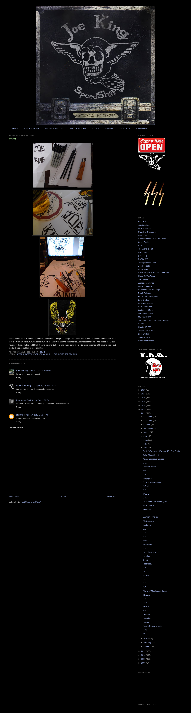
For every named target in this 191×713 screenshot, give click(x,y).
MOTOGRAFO (144, 317)
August (147, 432)
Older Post (111, 496)
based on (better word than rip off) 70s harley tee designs (47, 354)
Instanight (147, 618)
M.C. (145, 470)
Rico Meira (21, 400)
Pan (144, 610)
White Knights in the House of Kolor (153, 273)
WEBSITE (109, 128)
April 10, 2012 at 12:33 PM (38, 400)
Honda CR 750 (144, 327)
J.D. (144, 548)
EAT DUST (143, 259)
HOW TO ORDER (31, 128)
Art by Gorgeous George (153, 459)
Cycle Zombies (144, 242)
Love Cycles (143, 300)
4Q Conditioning (145, 225)
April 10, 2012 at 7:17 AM (46, 385)
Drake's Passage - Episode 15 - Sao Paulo (161, 451)
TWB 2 (146, 494)
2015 (143, 401)
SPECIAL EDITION (78, 128)
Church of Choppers (146, 232)
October (147, 424)
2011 (143, 651)
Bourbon (146, 614)
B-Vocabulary (22, 370)
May (146, 444)
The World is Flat (145, 249)
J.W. (145, 568)
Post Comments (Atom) (31, 502)
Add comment (16, 427)
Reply (18, 377)
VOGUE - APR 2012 (151, 517)
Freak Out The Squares (148, 296)
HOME (15, 128)
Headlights (147, 544)
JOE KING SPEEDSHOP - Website (153, 320)
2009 (143, 659)
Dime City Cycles (145, 303)
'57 (144, 579)
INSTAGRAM (141, 128)
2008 (143, 663)
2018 (143, 390)
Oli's (145, 603)
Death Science (144, 293)
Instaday (146, 622)
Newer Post (14, 496)
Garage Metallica (145, 313)
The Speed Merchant (147, 262)
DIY (144, 474)
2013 (143, 409)
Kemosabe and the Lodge (149, 290)
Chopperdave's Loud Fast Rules (152, 239)
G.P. (145, 498)
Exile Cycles (143, 334)
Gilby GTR (142, 324)
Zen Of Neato (144, 266)
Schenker (147, 509)
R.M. (145, 630)
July (146, 436)
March (147, 638)
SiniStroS (142, 222)
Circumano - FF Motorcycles (155, 502)
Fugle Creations (145, 286)
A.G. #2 (146, 486)
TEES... (13, 139)
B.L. (144, 529)
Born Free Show (145, 307)
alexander (20, 415)
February (148, 642)
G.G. (145, 533)
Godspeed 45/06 (145, 310)
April (146, 448)
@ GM (146, 575)
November (148, 420)
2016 (143, 398)
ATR (140, 245)
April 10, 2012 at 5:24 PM (37, 415)
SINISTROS (124, 128)
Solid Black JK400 (151, 455)
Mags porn (147, 478)
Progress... (147, 564)
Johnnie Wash (144, 337)
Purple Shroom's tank (152, 626)
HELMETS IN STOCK (54, 128)
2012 (143, 413)
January (147, 646)
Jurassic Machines (146, 283)
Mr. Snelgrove (149, 521)
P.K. (144, 599)
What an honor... (150, 467)
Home (63, 496)
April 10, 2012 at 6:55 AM (40, 370)
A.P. (144, 587)
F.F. (144, 490)
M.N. (145, 540)
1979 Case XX (149, 505)
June (146, 440)
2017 (143, 394)
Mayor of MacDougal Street (155, 591)
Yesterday (147, 525)
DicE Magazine (144, 228)
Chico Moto (143, 252)
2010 (143, 655)
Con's (145, 560)
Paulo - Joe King (23, 385)
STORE (95, 128)
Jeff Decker (143, 279)
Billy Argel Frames (146, 341)
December (148, 417)
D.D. (145, 463)
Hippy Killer (143, 269)
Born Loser (143, 235)
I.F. (144, 571)
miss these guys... (150, 552)
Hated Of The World (146, 276)
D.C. (145, 513)
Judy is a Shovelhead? (152, 482)
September (149, 428)
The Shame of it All (146, 330)
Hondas (146, 556)
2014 (143, 405)
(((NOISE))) (143, 256)
